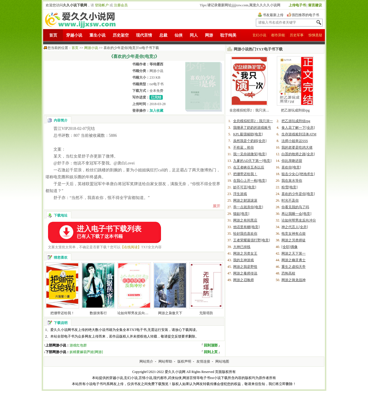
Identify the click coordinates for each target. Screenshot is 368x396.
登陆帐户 (102, 5)
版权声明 (184, 361)
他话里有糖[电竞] (246, 227)
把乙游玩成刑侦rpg (295, 110)
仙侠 (179, 35)
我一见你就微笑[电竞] (250, 154)
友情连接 (203, 361)
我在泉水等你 (291, 181)
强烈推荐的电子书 (305, 15)
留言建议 (315, 5)
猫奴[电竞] (241, 214)
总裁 (163, 35)
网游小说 (91, 48)
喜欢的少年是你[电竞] (298, 194)
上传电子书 (297, 5)
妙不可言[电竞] (244, 187)
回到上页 (211, 352)
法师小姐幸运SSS (294, 141)
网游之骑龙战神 (293, 280)
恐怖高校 (288, 273)
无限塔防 (206, 313)
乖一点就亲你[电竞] (248, 207)
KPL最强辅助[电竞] (248, 134)
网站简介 (146, 361)
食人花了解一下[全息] (298, 128)
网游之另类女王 (245, 253)
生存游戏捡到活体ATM (298, 134)
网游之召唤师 (243, 280)
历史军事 (297, 35)
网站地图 (222, 361)
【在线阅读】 (130, 247)
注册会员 (121, 5)
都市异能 (278, 35)
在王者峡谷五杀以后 (248, 167)
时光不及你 (290, 200)
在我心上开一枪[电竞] (250, 181)
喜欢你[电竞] (291, 167)
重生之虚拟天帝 (293, 267)
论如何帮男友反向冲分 (134, 313)
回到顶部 (211, 345)
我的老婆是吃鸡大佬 (297, 147)
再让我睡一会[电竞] (296, 214)
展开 (216, 206)
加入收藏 (156, 111)
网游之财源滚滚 (245, 200)
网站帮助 (165, 361)
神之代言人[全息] (294, 227)
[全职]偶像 (289, 247)
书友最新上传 (273, 15)
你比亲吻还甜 (291, 161)
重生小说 (97, 35)
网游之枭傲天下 (170, 313)
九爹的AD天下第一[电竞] (252, 161)
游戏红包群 (78, 345)
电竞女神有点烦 (293, 234)
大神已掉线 (241, 247)
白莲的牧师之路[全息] (298, 154)
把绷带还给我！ (62, 313)
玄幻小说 (259, 35)
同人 (194, 35)
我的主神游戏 (243, 260)
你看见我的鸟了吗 (295, 207)
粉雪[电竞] (289, 187)
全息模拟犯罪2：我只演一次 (251, 110)
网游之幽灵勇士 (293, 260)
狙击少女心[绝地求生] (298, 174)
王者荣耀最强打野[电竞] (251, 240)
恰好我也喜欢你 (245, 234)
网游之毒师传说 (245, 273)
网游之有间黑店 (245, 220)
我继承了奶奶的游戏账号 (252, 128)
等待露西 (156, 64)
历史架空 (121, 35)
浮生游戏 (240, 194)
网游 (209, 35)
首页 (53, 35)
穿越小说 (74, 35)
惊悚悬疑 (315, 35)
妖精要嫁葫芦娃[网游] (86, 352)
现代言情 (144, 35)
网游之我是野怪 (245, 267)
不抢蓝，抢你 (243, 147)
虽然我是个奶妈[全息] (250, 141)
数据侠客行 (98, 313)
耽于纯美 (228, 35)
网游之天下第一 (293, 253)
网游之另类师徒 (293, 240)
